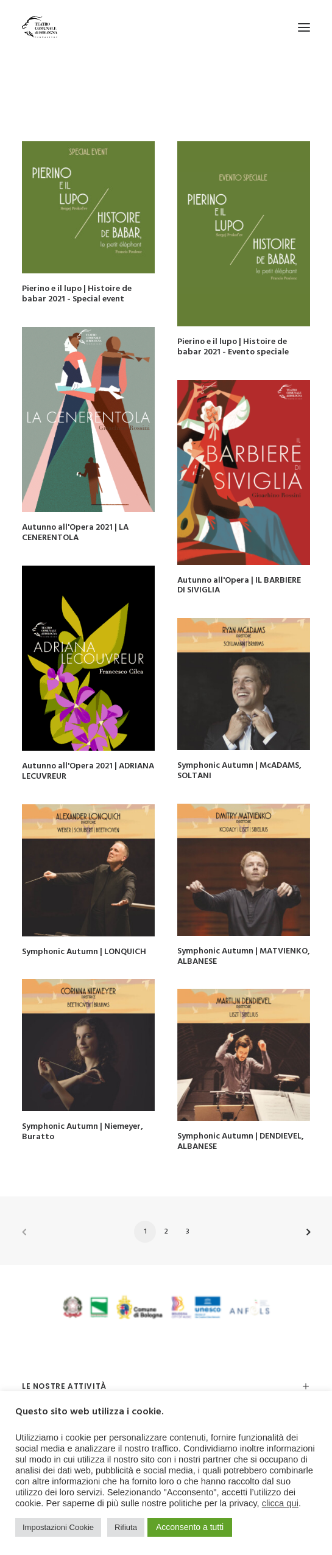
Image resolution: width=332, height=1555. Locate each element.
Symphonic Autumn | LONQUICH (84, 952)
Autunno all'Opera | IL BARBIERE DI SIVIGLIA (239, 586)
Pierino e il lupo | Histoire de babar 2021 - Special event (77, 294)
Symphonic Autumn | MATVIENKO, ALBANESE (243, 956)
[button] (304, 27)
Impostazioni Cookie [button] (58, 1527)
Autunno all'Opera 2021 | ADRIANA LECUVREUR (88, 771)
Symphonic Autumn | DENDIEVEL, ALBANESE (240, 1141)
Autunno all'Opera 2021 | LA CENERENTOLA (75, 533)
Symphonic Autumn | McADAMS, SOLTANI (239, 771)
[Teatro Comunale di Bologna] (39, 27)
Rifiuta (126, 1527)
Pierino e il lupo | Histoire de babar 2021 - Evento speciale (233, 347)
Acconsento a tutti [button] (190, 1527)
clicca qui (280, 1503)
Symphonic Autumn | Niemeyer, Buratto (82, 1132)
